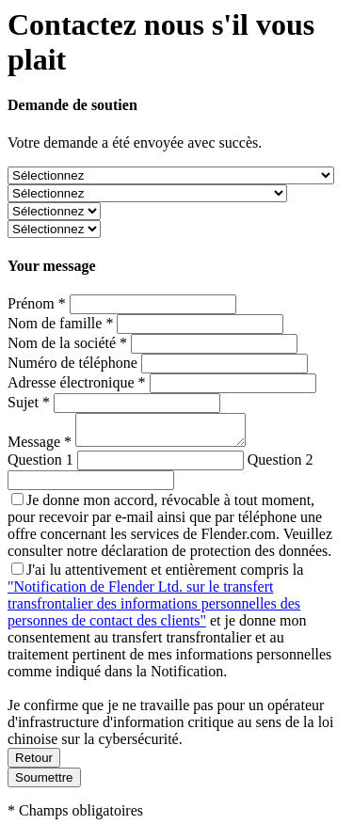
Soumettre (44, 783)
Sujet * (29, 402)
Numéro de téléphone (72, 363)
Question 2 (280, 465)
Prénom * (37, 303)
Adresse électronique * (77, 382)
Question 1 (40, 465)
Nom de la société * (67, 343)
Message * (41, 447)
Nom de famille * (60, 323)
